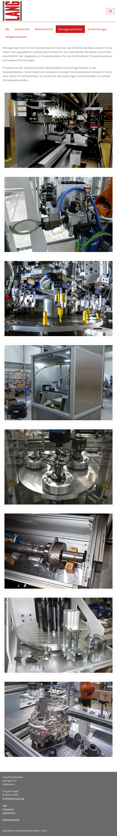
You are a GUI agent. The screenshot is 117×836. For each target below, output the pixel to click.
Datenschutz (9, 812)
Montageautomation (70, 29)
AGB (5, 805)
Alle (7, 29)
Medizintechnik (44, 29)
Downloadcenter (11, 819)
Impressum (8, 809)
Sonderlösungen (97, 29)
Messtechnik (22, 29)
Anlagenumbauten (16, 36)
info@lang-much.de (14, 798)
